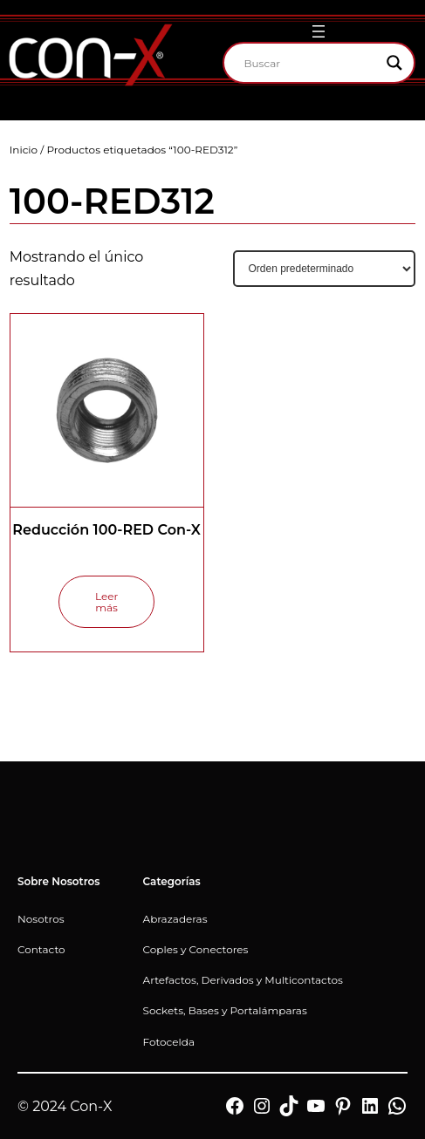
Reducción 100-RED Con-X (106, 530)
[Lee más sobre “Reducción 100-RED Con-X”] (106, 602)
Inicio (24, 149)
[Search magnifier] (394, 63)
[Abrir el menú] (318, 31)
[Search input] (311, 63)
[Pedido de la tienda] (324, 268)
